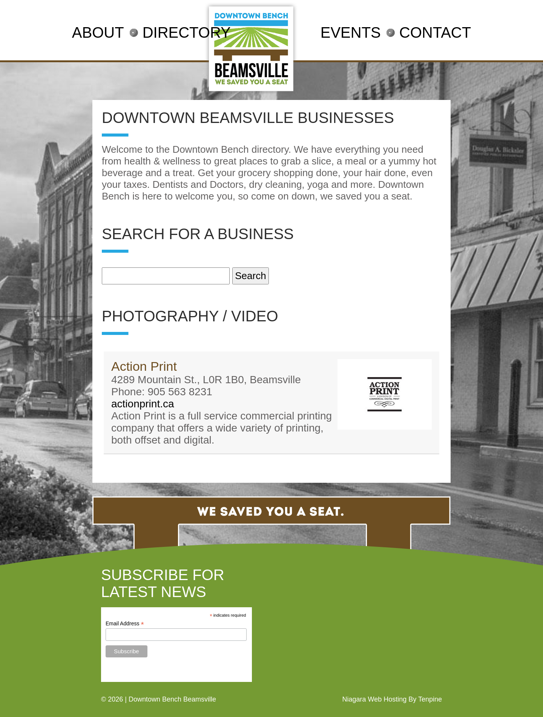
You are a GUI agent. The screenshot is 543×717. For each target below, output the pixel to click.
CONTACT (435, 32)
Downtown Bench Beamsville (172, 699)
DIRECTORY (187, 32)
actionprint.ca (142, 404)
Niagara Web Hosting (374, 699)
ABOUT (98, 32)
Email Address (125, 623)
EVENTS (351, 32)
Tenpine (430, 699)
